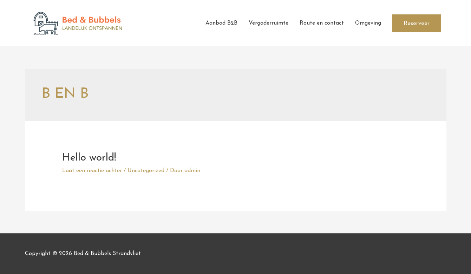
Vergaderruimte (268, 23)
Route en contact (322, 23)
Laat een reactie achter (92, 171)
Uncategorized (145, 171)
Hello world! (89, 157)
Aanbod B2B (221, 23)
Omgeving (368, 23)
